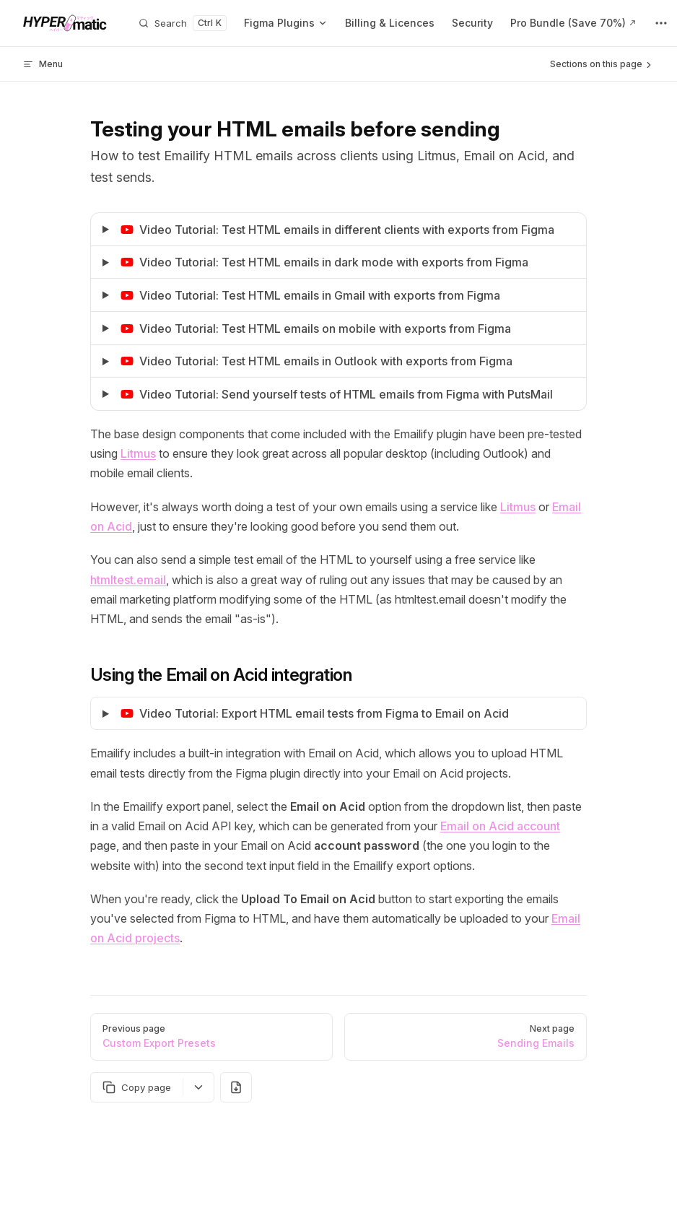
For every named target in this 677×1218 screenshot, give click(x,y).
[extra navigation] (661, 23)
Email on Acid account (500, 826)
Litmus (138, 453)
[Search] (182, 23)
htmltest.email (128, 580)
